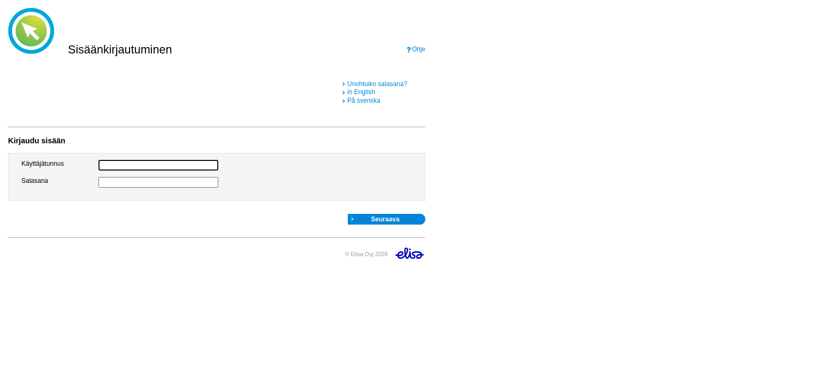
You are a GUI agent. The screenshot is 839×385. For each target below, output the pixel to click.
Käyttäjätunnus (42, 163)
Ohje (418, 49)
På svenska (363, 100)
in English (361, 92)
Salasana (34, 180)
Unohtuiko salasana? (377, 84)
